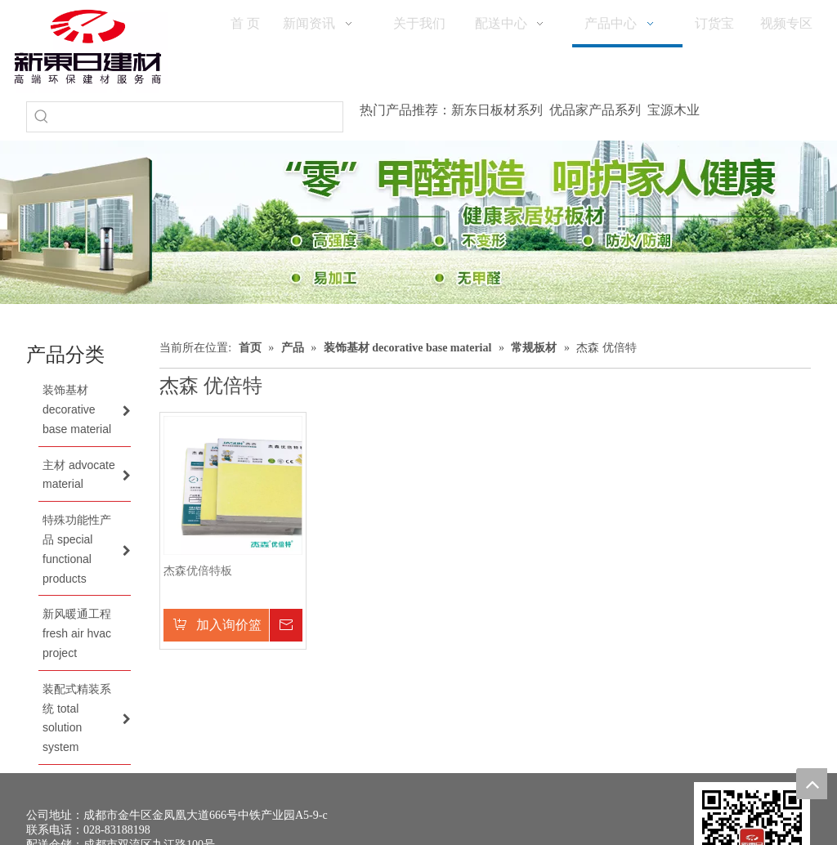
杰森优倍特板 (197, 571)
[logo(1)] (88, 46)
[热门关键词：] (41, 117)
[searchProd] (199, 117)
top (811, 783)
